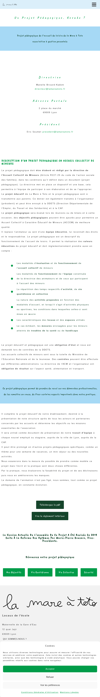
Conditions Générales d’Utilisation (40, 692)
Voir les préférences (50, 685)
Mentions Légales (69, 692)
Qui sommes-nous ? (15, 639)
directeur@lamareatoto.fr (50, 89)
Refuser (50, 677)
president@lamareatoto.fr (58, 131)
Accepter (50, 669)
